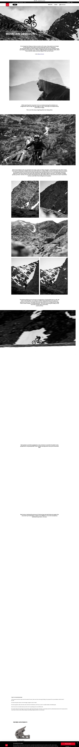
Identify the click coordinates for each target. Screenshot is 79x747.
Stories (55, 4)
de (72, 2)
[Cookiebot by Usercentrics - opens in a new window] (6, 745)
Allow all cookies (68, 738)
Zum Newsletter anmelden (41, 0)
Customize (68, 741)
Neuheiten (50, 4)
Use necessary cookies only (68, 744)
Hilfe (25, 2)
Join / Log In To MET (15, 2)
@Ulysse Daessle (41, 54)
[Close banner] (77, 737)
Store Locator (21, 2)
